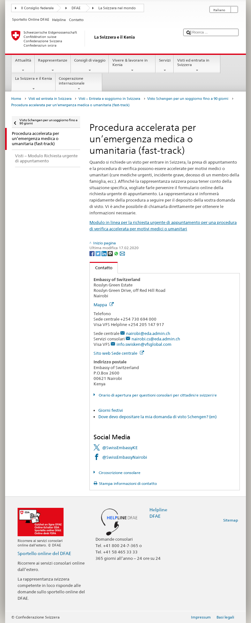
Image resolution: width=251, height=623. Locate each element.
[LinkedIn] (105, 253)
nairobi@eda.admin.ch (148, 333)
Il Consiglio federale (37, 8)
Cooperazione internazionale (79, 83)
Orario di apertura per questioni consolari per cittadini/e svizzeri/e (157, 395)
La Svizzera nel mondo (117, 8)
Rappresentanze (53, 65)
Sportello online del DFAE (44, 553)
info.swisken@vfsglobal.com (144, 344)
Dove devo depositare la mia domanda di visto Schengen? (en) (157, 416)
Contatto (101, 267)
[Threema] (111, 253)
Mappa (104, 304)
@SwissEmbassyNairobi (124, 457)
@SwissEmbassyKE (120, 447)
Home (16, 99)
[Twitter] (98, 253)
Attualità (23, 65)
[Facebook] (92, 253)
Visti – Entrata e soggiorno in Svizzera (109, 99)
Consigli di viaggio (90, 65)
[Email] (122, 253)
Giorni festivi (110, 410)
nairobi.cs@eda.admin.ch (156, 338)
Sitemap (230, 520)
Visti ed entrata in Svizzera (197, 65)
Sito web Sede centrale (119, 353)
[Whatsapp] (117, 253)
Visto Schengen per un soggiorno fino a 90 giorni (187, 99)
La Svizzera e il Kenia (33, 83)
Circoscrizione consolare (119, 472)
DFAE (76, 8)
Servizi (164, 65)
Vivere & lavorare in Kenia (132, 65)
